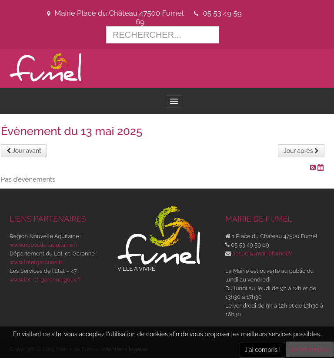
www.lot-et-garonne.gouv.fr (45, 279)
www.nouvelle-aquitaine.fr (44, 245)
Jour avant (24, 150)
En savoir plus (310, 349)
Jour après (301, 150)
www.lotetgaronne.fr (36, 262)
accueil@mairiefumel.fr (262, 253)
